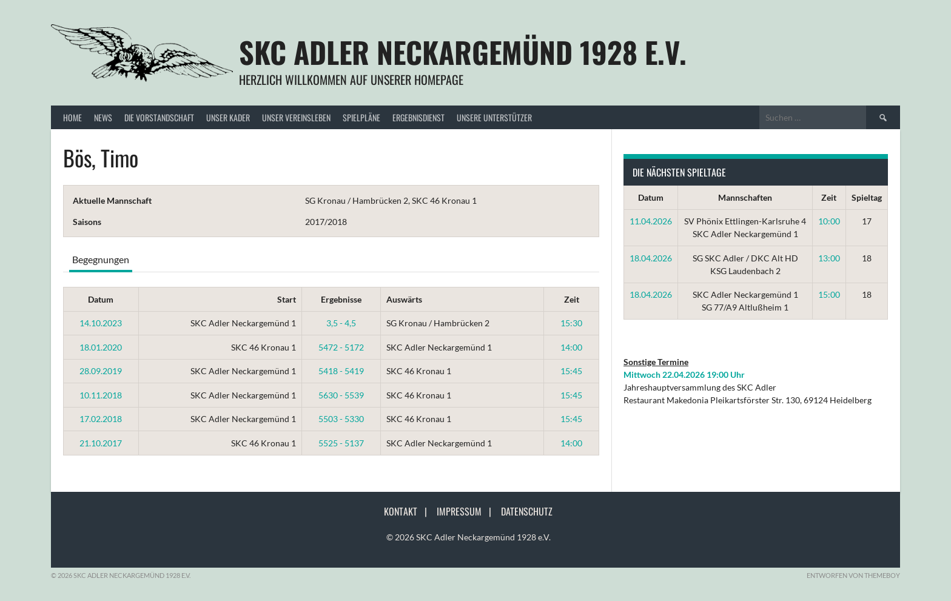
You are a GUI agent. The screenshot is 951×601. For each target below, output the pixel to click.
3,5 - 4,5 (341, 323)
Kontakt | (409, 511)
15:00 (829, 294)
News (103, 117)
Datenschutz (527, 511)
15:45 (571, 371)
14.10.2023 (100, 323)
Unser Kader (228, 117)
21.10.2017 (100, 443)
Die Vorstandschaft (159, 117)
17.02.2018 (100, 419)
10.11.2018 (100, 395)
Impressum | (468, 511)
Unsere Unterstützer (494, 117)
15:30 (571, 323)
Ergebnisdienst (418, 117)
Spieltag (867, 197)
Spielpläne (361, 117)
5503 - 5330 (341, 419)
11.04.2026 (651, 221)
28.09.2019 (100, 371)
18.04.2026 (651, 258)
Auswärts (404, 299)
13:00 (829, 258)
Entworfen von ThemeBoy (853, 575)
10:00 (829, 221)
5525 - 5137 (341, 443)
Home (72, 117)
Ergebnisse (341, 299)
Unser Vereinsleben (296, 117)
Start (286, 299)
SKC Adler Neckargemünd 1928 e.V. (463, 51)
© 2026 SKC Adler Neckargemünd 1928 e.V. (468, 537)
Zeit (571, 299)
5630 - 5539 (341, 395)
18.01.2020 (100, 347)
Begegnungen (100, 259)
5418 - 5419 (341, 371)
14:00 (571, 347)
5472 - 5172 (341, 347)
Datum (100, 299)
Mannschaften (745, 197)
